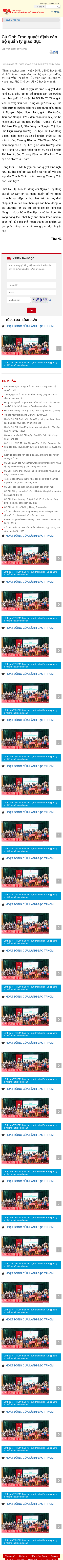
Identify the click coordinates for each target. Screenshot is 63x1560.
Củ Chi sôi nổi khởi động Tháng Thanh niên (25, 507)
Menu (55, 12)
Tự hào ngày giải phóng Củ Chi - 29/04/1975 (25, 415)
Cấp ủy (54, 1556)
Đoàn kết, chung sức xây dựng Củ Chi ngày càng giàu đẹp (32, 410)
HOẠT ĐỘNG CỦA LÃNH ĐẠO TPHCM (29, 326)
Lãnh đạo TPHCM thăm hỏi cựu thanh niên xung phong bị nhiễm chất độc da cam (30, 363)
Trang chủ (10, 1556)
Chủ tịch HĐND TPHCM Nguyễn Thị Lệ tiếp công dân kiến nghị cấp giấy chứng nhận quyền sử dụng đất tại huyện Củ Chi (32, 447)
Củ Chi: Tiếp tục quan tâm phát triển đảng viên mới (28, 487)
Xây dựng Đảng (39, 1556)
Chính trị (23, 1556)
